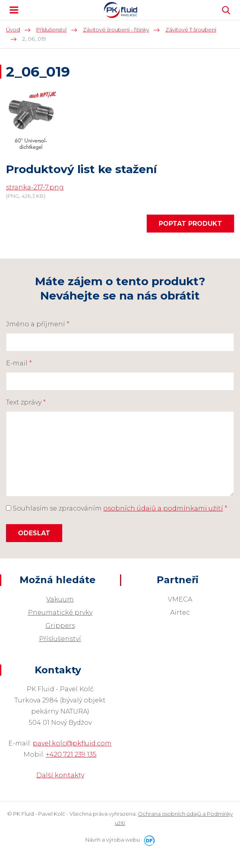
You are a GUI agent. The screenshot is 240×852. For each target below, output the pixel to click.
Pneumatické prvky (60, 612)
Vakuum (60, 599)
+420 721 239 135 (71, 754)
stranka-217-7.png (35, 187)
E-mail (19, 363)
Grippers (60, 625)
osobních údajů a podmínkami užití (163, 508)
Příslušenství (60, 639)
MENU (14, 10)
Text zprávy (26, 402)
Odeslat (34, 533)
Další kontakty (60, 775)
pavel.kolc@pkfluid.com (72, 743)
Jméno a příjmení (37, 324)
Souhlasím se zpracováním (116, 508)
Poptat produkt (190, 223)
